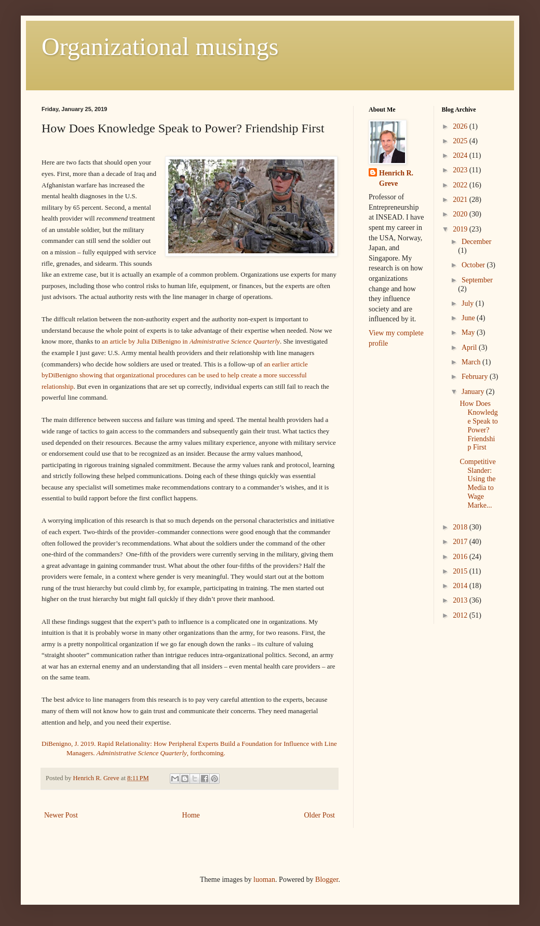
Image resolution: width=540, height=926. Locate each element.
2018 (461, 527)
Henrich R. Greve (396, 178)
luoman (264, 879)
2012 (461, 615)
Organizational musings (160, 46)
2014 (461, 586)
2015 (461, 571)
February (476, 376)
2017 (461, 542)
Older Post (319, 815)
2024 (461, 155)
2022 (461, 185)
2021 (461, 199)
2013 (461, 600)
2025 (461, 141)
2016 (461, 557)
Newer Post (61, 815)
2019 (461, 229)
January (474, 392)
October (474, 265)
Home (191, 815)
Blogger (326, 879)
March (472, 362)
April (470, 347)
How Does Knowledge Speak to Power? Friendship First (478, 425)
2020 (461, 214)
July (469, 303)
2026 (461, 126)
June (469, 318)
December (477, 242)
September (477, 280)
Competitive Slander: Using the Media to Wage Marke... (477, 483)
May (469, 332)
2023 (461, 170)
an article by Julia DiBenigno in (191, 341)
